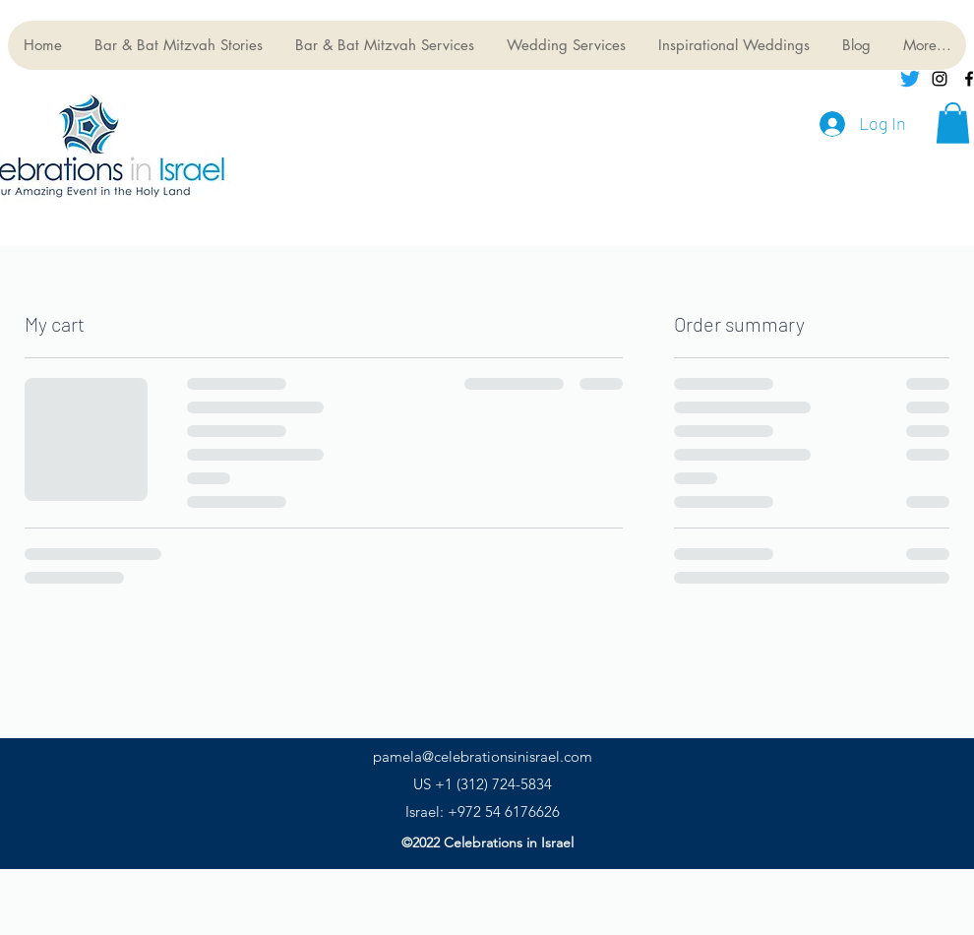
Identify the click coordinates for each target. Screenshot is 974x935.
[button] (953, 123)
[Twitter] (910, 79)
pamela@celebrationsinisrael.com (482, 756)
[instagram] (939, 79)
